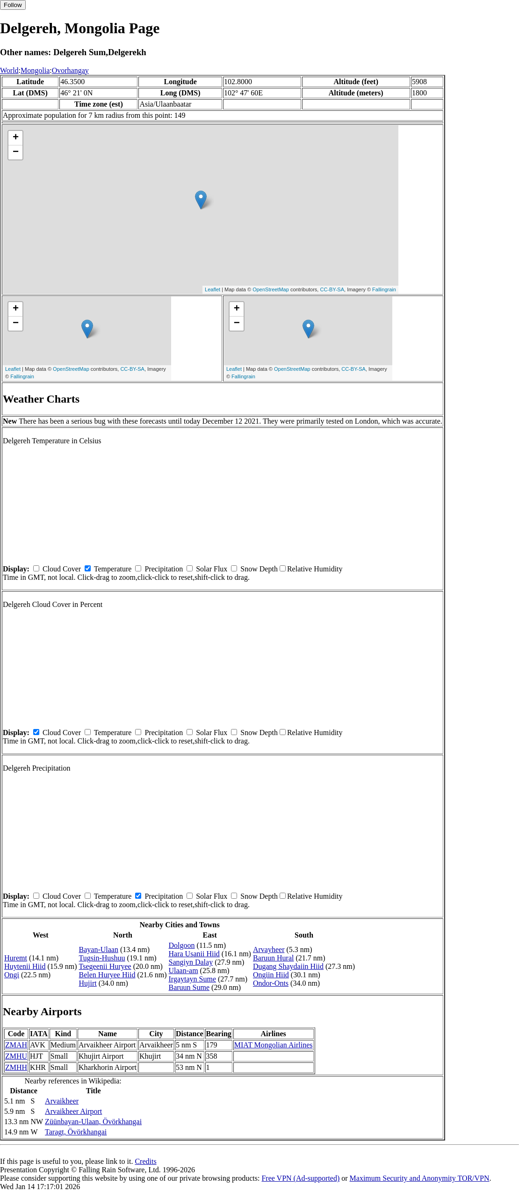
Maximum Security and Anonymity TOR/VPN (420, 1178)
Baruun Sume (189, 987)
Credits (145, 1161)
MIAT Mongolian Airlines (273, 1045)
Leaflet (212, 289)
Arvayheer (269, 949)
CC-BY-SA (332, 289)
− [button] (16, 152)
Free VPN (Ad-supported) (300, 1178)
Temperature (113, 569)
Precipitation (163, 569)
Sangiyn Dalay (191, 962)
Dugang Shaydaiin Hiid (288, 966)
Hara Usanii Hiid (194, 954)
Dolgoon (182, 945)
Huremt (15, 958)
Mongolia (35, 70)
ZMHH (16, 1067)
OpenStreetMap (270, 289)
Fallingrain (384, 289)
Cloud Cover (62, 569)
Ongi (11, 975)
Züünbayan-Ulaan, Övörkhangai (93, 1122)
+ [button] (16, 138)
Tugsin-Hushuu (102, 958)
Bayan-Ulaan (98, 949)
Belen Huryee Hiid (107, 975)
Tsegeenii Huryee (105, 966)
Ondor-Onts (270, 983)
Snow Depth (259, 569)
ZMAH (16, 1045)
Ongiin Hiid (271, 975)
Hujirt (88, 983)
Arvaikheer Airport (73, 1111)
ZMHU (16, 1056)
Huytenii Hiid (24, 966)
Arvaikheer (62, 1101)
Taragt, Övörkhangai (76, 1132)
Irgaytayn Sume (192, 979)
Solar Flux (211, 569)
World (9, 70)
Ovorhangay (70, 70)
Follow (13, 4)
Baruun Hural (273, 958)
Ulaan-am (183, 970)
